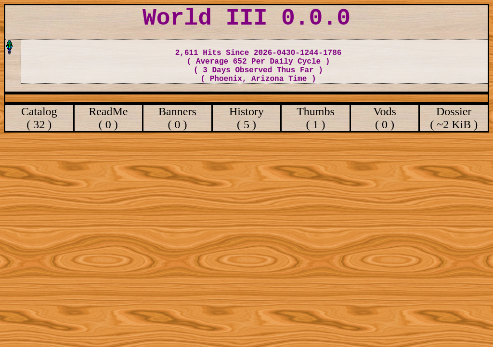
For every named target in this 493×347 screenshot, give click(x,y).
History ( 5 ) (246, 118)
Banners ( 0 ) (177, 118)
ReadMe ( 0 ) (108, 118)
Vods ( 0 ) (384, 118)
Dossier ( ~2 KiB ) (454, 118)
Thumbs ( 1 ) (316, 118)
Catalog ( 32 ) (39, 118)
